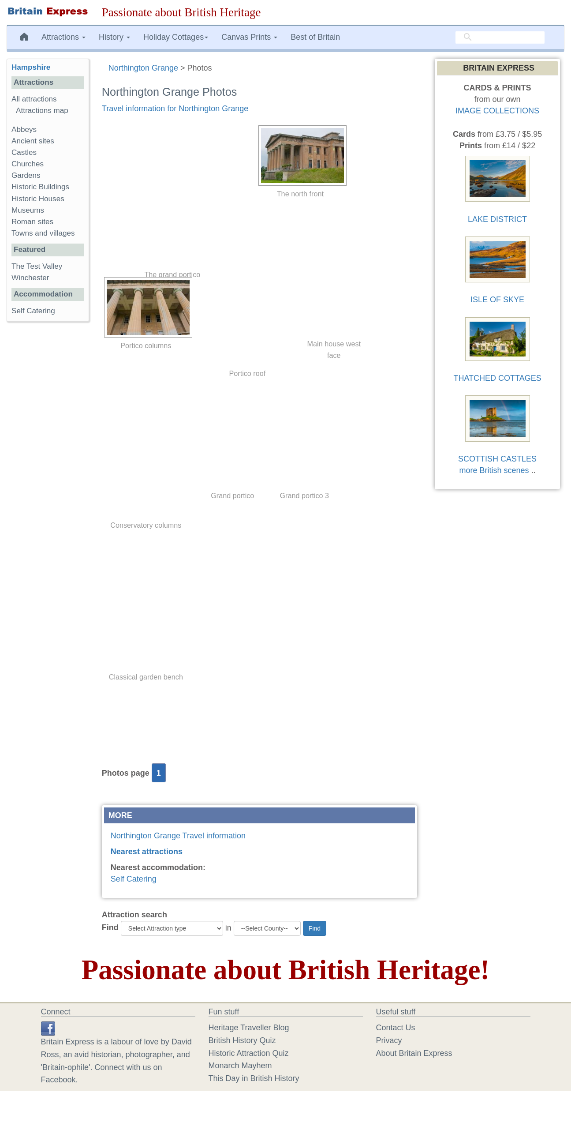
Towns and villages (43, 233)
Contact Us (395, 1027)
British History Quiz (242, 1040)
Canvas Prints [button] (249, 37)
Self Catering (134, 879)
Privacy (389, 1040)
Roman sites (32, 222)
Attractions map (42, 110)
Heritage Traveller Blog (249, 1027)
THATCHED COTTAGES (497, 378)
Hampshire (30, 67)
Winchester (30, 278)
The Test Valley (36, 266)
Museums (27, 210)
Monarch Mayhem (240, 1065)
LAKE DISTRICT (497, 219)
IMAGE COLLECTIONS (497, 110)
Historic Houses (37, 199)
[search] (500, 37)
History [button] (114, 37)
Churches (27, 164)
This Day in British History (254, 1078)
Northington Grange (143, 68)
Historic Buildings (40, 187)
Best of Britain (315, 37)
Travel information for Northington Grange (175, 108)
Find (110, 927)
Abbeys (24, 129)
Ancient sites (32, 141)
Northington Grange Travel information (178, 835)
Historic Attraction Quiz (249, 1053)
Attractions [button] (63, 37)
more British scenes (494, 470)
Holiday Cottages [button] (175, 37)
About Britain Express (414, 1053)
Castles (24, 152)
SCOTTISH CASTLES (497, 458)
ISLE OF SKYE (497, 299)
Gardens (26, 175)
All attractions (34, 99)
